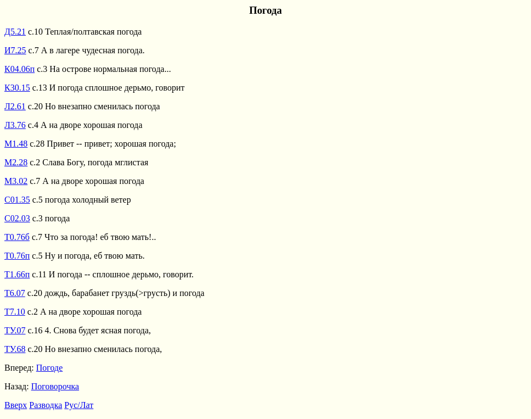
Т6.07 (14, 293)
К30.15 (17, 87)
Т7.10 (14, 311)
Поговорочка (55, 386)
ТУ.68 (15, 349)
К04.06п (19, 69)
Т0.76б (17, 237)
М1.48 (15, 143)
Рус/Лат (78, 405)
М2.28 (15, 162)
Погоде (49, 367)
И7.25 (15, 50)
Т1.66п (17, 274)
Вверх (15, 405)
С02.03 (17, 218)
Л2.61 (15, 106)
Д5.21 (15, 31)
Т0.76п (17, 255)
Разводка (45, 405)
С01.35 (17, 199)
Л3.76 (15, 125)
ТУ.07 (15, 330)
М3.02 (15, 181)
